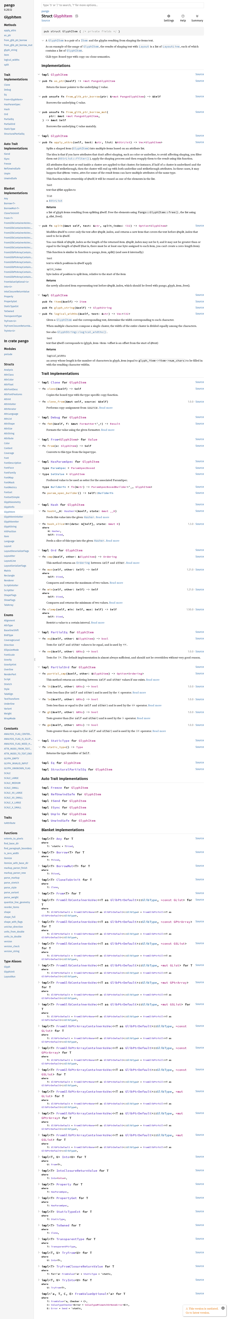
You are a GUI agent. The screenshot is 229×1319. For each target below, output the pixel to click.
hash (50, 511)
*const (167, 900)
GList (178, 900)
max (49, 569)
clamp (51, 609)
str (99, 142)
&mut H (113, 524)
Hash (54, 505)
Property (63, 1184)
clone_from (55, 401)
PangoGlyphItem (103, 81)
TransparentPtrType (63, 1246)
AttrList (123, 142)
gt (49, 712)
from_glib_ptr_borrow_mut (86, 112)
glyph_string (64, 307)
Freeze (56, 788)
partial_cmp (56, 673)
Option (144, 225)
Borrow (62, 852)
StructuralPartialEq (68, 769)
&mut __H (108, 511)
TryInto (68, 1280)
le (49, 699)
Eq (52, 763)
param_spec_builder (62, 493)
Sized (59, 534)
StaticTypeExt (68, 1212)
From (54, 439)
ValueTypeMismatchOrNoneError (104, 1304)
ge (49, 725)
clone (51, 388)
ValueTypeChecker (62, 1304)
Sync (56, 807)
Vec (141, 142)
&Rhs (79, 651)
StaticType (60, 741)
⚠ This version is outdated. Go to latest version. (202, 1310)
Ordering (110, 556)
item (57, 301)
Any (59, 839)
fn (72, 487)
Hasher (69, 511)
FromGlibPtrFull (153, 912)
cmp (49, 556)
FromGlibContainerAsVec (76, 900)
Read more (106, 407)
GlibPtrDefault (123, 900)
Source (45, 20)
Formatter (87, 423)
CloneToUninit (68, 880)
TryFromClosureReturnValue (79, 1266)
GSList (179, 943)
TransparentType (70, 1239)
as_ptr (59, 81)
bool (105, 638)
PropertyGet (66, 1198)
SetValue (57, 474)
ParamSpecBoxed (83, 468)
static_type (56, 747)
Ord (53, 550)
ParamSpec (58, 468)
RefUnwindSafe (63, 794)
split (58, 225)
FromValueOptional (91, 1294)
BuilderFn (58, 487)
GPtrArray (182, 922)
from (50, 445)
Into (65, 1157)
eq (49, 638)
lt (49, 686)
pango (45, 11)
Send (56, 801)
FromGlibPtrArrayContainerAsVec (84, 1026)
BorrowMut (64, 866)
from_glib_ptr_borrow (83, 96)
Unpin (55, 814)
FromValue (68, 1273)
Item (83, 301)
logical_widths (66, 313)
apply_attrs (63, 142)
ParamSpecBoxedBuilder (109, 487)
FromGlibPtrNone (84, 912)
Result (115, 423)
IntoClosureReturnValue (76, 1171)
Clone (55, 382)
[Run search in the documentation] (122, 5)
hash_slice (55, 524)
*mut (87, 81)
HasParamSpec (62, 462)
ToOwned (62, 1225)
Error (54, 1308)
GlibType (149, 900)
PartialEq (59, 632)
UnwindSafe (60, 821)
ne (49, 651)
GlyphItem (59, 75)
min (49, 589)
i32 (127, 225)
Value (92, 439)
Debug (55, 417)
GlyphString (102, 307)
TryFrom (68, 1253)
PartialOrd (60, 667)
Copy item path (77, 16)
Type (79, 747)
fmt (49, 423)
